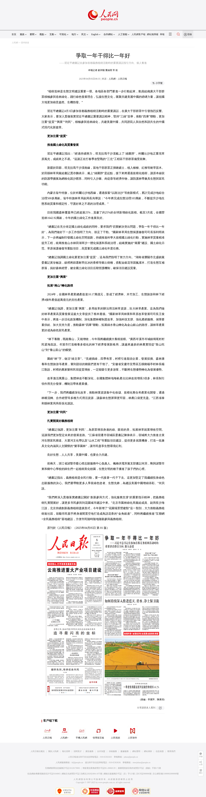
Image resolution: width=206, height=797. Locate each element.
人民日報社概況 (38, 751)
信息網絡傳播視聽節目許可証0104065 (43, 774)
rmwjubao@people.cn (141, 762)
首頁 (14, 34)
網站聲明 (136, 751)
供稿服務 (113, 751)
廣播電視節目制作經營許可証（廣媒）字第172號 (139, 768)
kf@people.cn (77, 762)
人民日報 (47, 732)
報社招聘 (66, 751)
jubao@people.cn (131, 757)
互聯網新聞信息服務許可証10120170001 (62, 768)
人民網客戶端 (138, 34)
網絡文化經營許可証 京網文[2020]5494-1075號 (82, 774)
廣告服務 (89, 751)
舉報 (162, 34)
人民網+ (64, 732)
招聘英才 (78, 751)
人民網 (15, 43)
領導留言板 (98, 732)
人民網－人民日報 (118, 79)
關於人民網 (53, 751)
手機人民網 (81, 732)
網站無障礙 (152, 34)
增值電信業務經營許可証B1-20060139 (99, 768)
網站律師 (148, 751)
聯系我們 (171, 751)
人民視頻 (115, 732)
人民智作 (132, 732)
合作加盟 (101, 751)
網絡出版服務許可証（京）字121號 (119, 774)
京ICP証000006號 (143, 774)
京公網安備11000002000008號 (166, 774)
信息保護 (160, 751)
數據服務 (125, 751)
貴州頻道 (25, 43)
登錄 (189, 34)
